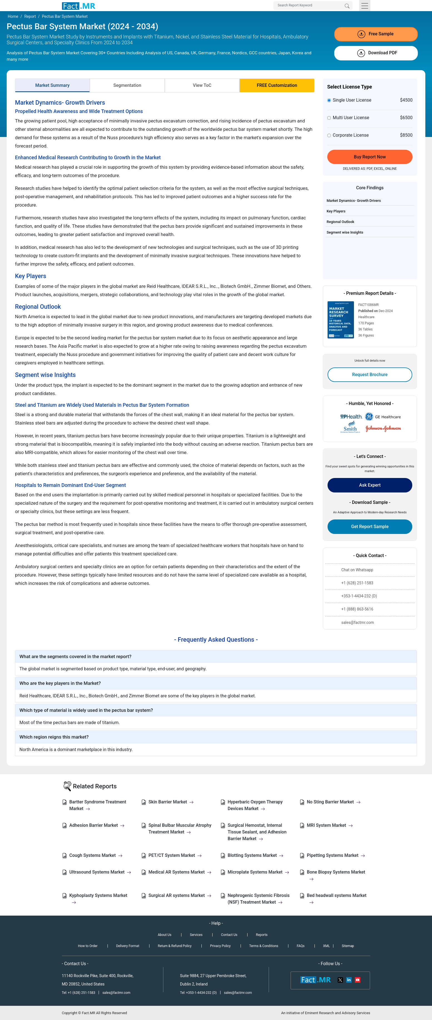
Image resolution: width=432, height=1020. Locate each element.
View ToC (202, 85)
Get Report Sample (370, 526)
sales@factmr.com (117, 993)
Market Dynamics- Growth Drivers (354, 200)
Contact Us (229, 935)
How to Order (88, 946)
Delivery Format (127, 946)
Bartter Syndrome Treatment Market (97, 805)
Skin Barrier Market (171, 802)
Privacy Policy (220, 946)
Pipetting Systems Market (336, 855)
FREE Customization (277, 85)
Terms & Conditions (263, 946)
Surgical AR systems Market (180, 895)
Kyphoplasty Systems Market (98, 899)
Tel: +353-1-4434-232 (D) (198, 993)
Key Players (336, 211)
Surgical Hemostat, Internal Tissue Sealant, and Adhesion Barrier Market (257, 832)
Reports (262, 935)
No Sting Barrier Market (334, 802)
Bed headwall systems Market (337, 899)
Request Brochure (370, 374)
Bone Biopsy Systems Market (336, 875)
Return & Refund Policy (174, 946)
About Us (164, 935)
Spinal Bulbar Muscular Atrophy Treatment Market (180, 829)
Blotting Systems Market (256, 855)
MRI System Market (330, 825)
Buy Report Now (370, 157)
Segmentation (127, 85)
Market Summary (52, 85)
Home (13, 16)
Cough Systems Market (96, 855)
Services (196, 935)
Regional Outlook (340, 222)
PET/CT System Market (175, 855)
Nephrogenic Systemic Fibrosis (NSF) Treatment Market (259, 899)
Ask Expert (370, 485)
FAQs (300, 946)
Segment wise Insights (345, 232)
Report (30, 16)
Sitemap (348, 946)
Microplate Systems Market (258, 872)
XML (326, 946)
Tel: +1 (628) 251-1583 (79, 993)
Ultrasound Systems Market (100, 872)
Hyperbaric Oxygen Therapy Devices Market (255, 805)
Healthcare (366, 317)
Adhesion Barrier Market (97, 825)
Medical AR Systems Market (180, 872)
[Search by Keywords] (313, 5)
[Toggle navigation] (364, 5)
